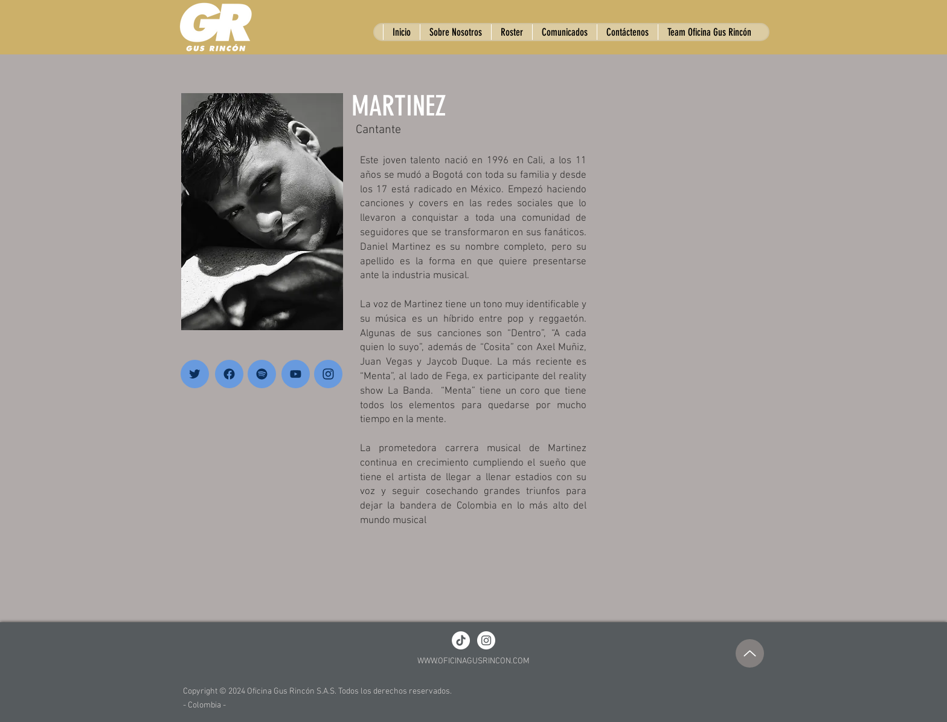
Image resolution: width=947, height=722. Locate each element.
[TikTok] (461, 640)
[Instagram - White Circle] (486, 640)
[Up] (750, 653)
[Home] (195, 374)
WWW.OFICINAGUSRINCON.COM (473, 661)
